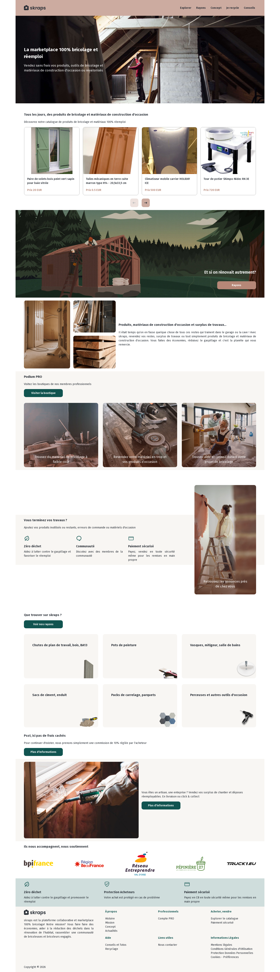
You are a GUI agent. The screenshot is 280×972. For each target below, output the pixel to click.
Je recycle (232, 8)
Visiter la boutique (43, 393)
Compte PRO (166, 918)
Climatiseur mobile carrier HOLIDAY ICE (167, 181)
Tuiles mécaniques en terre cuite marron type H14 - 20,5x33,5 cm (107, 181)
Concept (216, 8)
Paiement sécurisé (222, 922)
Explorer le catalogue (224, 918)
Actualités (111, 930)
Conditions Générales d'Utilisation (231, 949)
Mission (109, 922)
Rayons (201, 8)
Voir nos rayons (43, 624)
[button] (146, 203)
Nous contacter (167, 945)
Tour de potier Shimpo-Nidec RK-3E (226, 179)
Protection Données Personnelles (232, 953)
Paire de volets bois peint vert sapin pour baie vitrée (50, 181)
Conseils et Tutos (115, 945)
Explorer (185, 8)
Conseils (249, 8)
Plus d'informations (43, 752)
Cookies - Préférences (225, 957)
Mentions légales (221, 945)
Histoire (110, 918)
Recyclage (111, 949)
